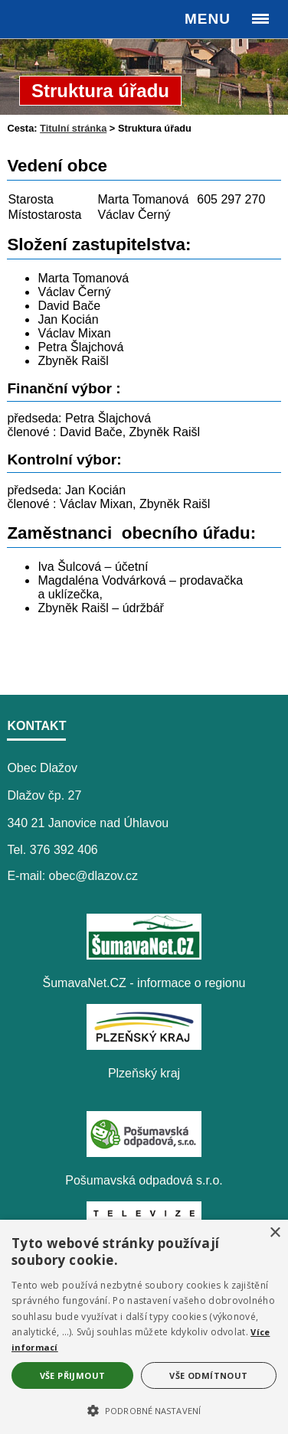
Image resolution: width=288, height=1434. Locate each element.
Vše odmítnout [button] (208, 1375)
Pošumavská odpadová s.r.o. (143, 1180)
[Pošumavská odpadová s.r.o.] (144, 1152)
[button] (144, 1409)
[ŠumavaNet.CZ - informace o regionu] (144, 955)
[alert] (144, 1327)
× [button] (274, 1233)
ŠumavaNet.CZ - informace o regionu (144, 982)
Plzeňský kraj (144, 1073)
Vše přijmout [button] (73, 1375)
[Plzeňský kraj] (144, 1045)
